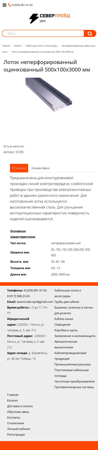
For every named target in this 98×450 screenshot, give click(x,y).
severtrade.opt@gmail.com (35, 302)
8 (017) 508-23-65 (18, 296)
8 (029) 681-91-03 (35, 290)
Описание (19, 168)
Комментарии (40, 168)
